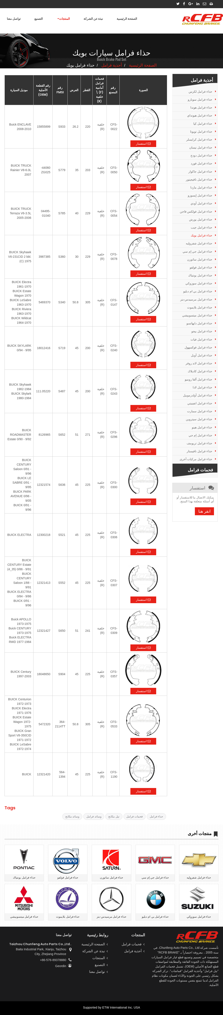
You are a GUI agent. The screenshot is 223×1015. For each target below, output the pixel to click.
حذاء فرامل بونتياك (200, 275)
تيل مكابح (113, 816)
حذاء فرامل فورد (201, 163)
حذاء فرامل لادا (202, 387)
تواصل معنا (14, 19)
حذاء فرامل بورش (200, 219)
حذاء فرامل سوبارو (200, 99)
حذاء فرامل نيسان (200, 147)
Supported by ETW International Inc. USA (111, 1007)
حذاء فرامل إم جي (200, 435)
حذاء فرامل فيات (201, 339)
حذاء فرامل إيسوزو (200, 195)
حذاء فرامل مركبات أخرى (196, 459)
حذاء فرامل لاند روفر (199, 363)
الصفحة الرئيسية (127, 19)
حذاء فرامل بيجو (201, 331)
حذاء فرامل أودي (201, 203)
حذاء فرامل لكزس (200, 91)
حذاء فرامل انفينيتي (199, 403)
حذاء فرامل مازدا (201, 187)
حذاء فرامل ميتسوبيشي (197, 315)
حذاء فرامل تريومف (199, 443)
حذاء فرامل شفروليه (199, 243)
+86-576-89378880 (53, 960)
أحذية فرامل (111, 65)
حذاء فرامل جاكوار (200, 171)
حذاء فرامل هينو (202, 427)
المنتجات (98, 958)
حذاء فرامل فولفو (201, 267)
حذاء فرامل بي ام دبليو (197, 291)
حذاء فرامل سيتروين (199, 419)
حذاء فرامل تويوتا (201, 131)
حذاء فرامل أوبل (201, 355)
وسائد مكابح (72, 816)
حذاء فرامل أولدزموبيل (197, 395)
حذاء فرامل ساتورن (199, 259)
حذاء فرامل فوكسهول (198, 347)
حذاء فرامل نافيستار (199, 451)
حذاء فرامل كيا (202, 123)
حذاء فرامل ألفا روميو (198, 379)
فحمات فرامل (134, 816)
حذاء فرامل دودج (201, 155)
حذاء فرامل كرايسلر (199, 139)
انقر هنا (204, 511)
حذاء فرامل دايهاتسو (199, 323)
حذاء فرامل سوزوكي (198, 283)
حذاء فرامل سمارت (199, 411)
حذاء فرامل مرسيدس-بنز (196, 299)
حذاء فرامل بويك (201, 235)
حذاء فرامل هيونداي (199, 115)
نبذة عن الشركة (93, 19)
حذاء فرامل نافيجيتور (199, 179)
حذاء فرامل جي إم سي (197, 251)
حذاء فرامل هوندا (201, 107)
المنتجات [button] (64, 19)
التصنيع (38, 19)
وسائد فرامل (93, 816)
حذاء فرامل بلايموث (199, 307)
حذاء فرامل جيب (201, 227)
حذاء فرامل (156, 816)
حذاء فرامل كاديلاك (200, 371)
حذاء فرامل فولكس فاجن (196, 211)
